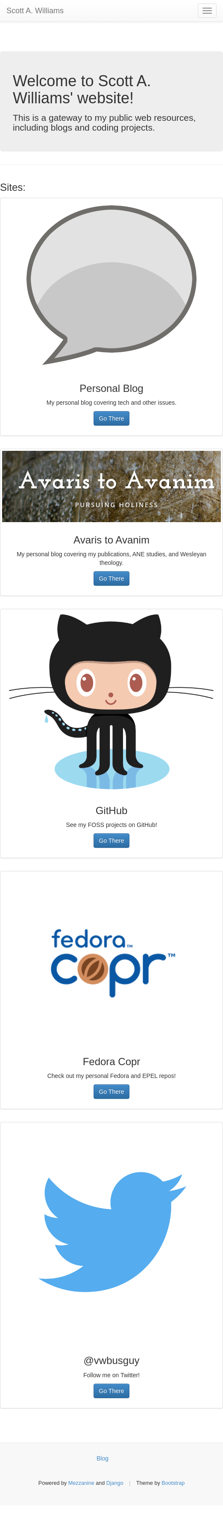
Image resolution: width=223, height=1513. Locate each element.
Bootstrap (173, 1483)
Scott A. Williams (35, 10)
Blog (103, 1458)
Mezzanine (81, 1483)
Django (114, 1483)
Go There (111, 418)
